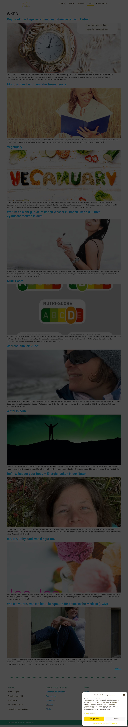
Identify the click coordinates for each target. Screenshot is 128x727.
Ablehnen (115, 719)
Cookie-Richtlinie (97, 723)
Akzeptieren (94, 719)
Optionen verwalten (89, 713)
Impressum (113, 723)
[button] (124, 695)
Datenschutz (106, 723)
